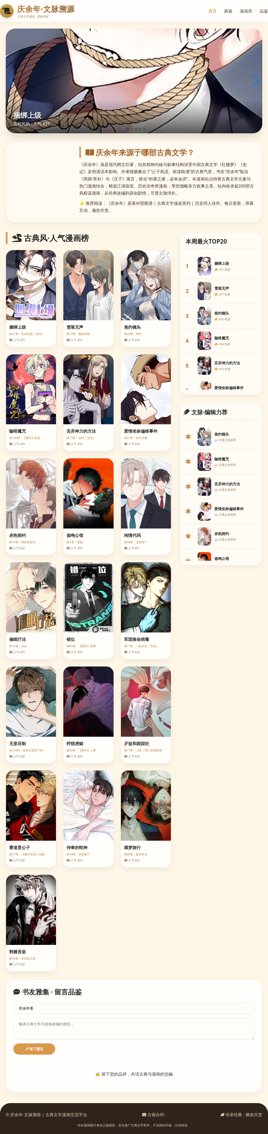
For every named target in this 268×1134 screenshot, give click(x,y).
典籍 (228, 11)
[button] (123, 129)
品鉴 (264, 11)
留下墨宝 (34, 1049)
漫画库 (246, 11)
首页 (212, 11)
